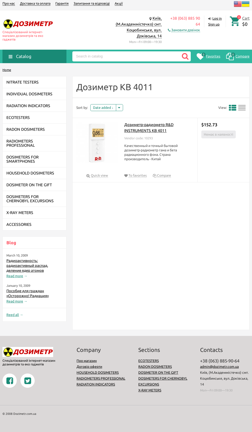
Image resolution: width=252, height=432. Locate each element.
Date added (103, 108)
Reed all (12, 315)
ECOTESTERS (148, 361)
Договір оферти (89, 367)
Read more (14, 276)
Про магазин (87, 361)
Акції (119, 3)
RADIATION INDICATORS (96, 384)
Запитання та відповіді (92, 3)
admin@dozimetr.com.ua (219, 367)
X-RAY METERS (149, 390)
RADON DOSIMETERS (155, 367)
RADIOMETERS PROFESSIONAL (101, 378)
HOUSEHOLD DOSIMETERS (98, 372)
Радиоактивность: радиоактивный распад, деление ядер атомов (27, 266)
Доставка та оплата (35, 3)
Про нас (8, 3)
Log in (217, 18)
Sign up (214, 24)
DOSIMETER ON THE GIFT (158, 372)
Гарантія (62, 3)
